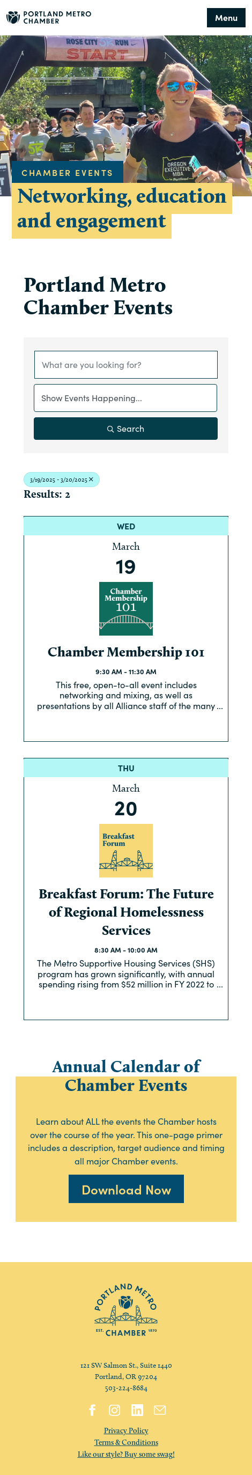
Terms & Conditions (126, 1442)
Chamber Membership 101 (126, 651)
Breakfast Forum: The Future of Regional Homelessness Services (126, 912)
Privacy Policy (126, 1430)
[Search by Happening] (125, 398)
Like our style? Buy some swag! (126, 1454)
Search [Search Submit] (125, 428)
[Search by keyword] (125, 365)
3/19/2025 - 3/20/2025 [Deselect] (61, 479)
